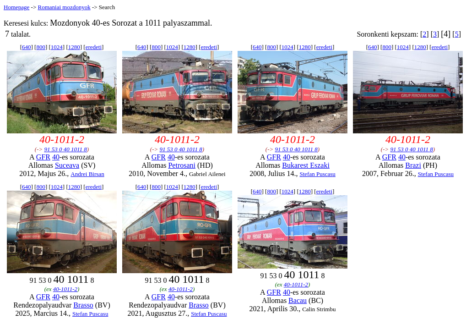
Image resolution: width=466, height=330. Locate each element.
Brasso (83, 305)
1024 (57, 47)
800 (40, 47)
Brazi (413, 165)
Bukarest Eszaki (306, 165)
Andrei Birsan (87, 173)
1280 (74, 47)
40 (56, 157)
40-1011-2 (65, 289)
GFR (43, 157)
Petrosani (181, 165)
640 (26, 47)
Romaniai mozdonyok (64, 7)
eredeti (94, 47)
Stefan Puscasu (317, 173)
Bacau (297, 300)
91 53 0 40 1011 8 (65, 149)
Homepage (16, 7)
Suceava (67, 165)
